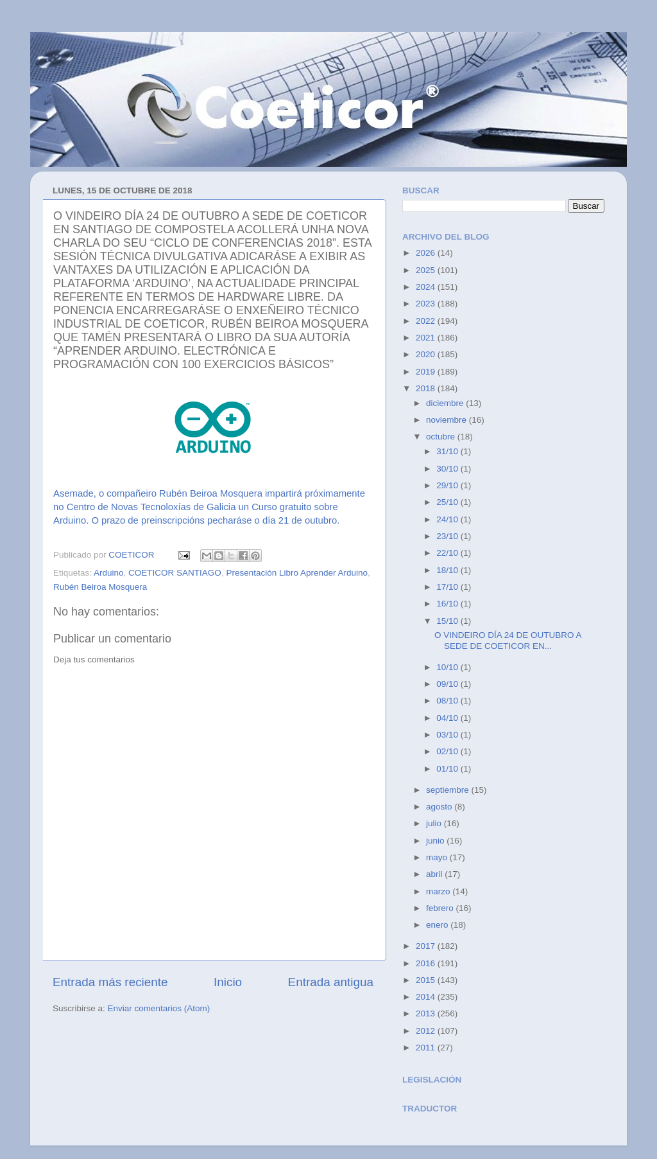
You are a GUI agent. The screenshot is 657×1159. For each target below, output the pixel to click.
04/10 (448, 718)
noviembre (447, 420)
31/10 (448, 451)
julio (435, 823)
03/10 (448, 734)
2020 (427, 354)
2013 (427, 1013)
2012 (427, 1031)
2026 (427, 253)
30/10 (448, 468)
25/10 (448, 502)
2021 (427, 337)
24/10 (448, 519)
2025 (427, 270)
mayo (438, 857)
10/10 (448, 667)
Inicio (228, 982)
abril (435, 874)
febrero (441, 908)
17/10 (448, 587)
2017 (427, 946)
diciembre (446, 403)
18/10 (448, 570)
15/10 (448, 621)
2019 (427, 371)
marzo (439, 891)
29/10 (448, 485)
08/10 (448, 700)
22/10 (448, 553)
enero (438, 925)
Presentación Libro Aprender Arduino (297, 573)
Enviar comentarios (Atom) (159, 1008)
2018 (427, 388)
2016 (427, 963)
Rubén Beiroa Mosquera (100, 587)
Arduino (109, 573)
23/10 (448, 536)
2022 (427, 321)
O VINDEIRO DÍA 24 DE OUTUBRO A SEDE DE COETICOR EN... (507, 640)
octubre (441, 436)
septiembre (449, 790)
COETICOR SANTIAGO (174, 573)
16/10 (448, 603)
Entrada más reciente (110, 982)
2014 (427, 997)
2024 (427, 287)
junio (436, 840)
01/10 (448, 769)
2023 (427, 303)
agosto (440, 806)
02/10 (448, 751)
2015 (427, 980)
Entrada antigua (330, 982)
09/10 (448, 684)
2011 (427, 1047)
